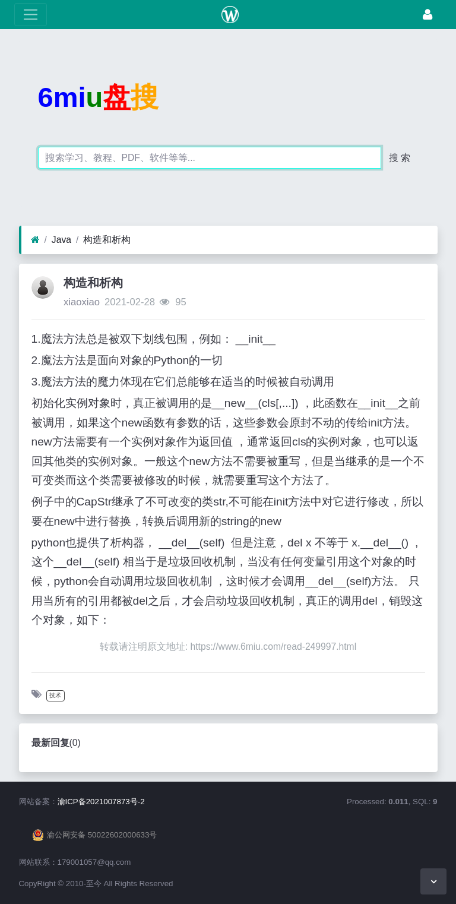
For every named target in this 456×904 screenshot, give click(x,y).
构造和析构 (107, 240)
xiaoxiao (82, 302)
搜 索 (399, 158)
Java (61, 240)
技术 (55, 695)
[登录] (427, 14)
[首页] (35, 240)
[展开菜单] (30, 14)
